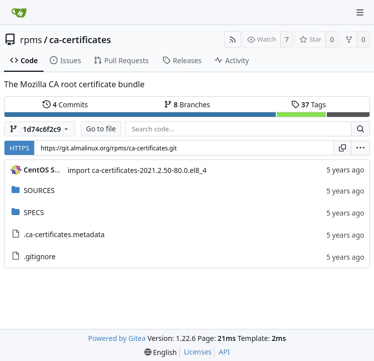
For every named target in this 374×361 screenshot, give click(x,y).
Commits (65, 104)
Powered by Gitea (117, 338)
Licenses (198, 351)
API (224, 351)
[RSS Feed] (232, 39)
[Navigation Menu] (360, 13)
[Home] (19, 13)
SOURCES (39, 190)
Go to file (101, 128)
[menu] (360, 147)
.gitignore (40, 256)
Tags (308, 104)
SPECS (34, 212)
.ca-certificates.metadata (64, 234)
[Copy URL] (342, 147)
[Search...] (360, 128)
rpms (31, 40)
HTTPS (19, 147)
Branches (187, 104)
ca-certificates (80, 40)
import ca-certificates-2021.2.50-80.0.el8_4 (137, 170)
